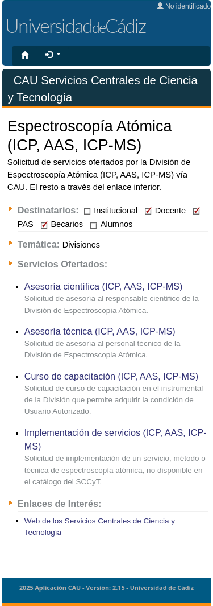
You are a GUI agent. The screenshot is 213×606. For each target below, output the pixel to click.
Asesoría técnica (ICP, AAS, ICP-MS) (100, 331)
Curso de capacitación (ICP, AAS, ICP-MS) (111, 376)
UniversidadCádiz (75, 25)
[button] (53, 55)
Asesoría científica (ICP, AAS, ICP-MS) (103, 286)
